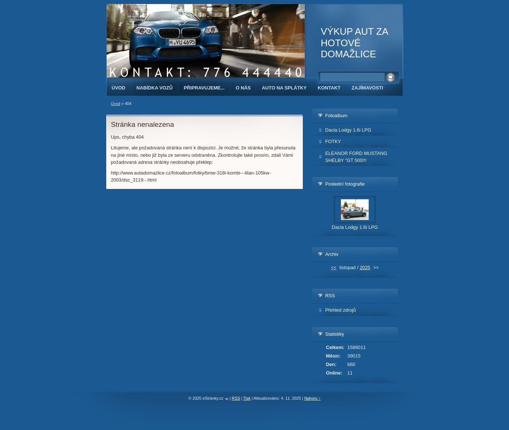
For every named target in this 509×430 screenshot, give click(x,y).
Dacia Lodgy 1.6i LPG (348, 130)
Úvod (118, 88)
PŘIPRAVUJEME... (204, 88)
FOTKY (333, 141)
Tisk (247, 398)
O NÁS (243, 88)
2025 (365, 267)
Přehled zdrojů (340, 310)
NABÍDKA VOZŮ (154, 88)
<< (333, 267)
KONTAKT (329, 88)
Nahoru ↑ (312, 398)
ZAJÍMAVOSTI (367, 88)
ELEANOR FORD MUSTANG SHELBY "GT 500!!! (356, 156)
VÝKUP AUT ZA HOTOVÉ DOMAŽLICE (354, 42)
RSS (236, 398)
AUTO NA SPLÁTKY (284, 88)
